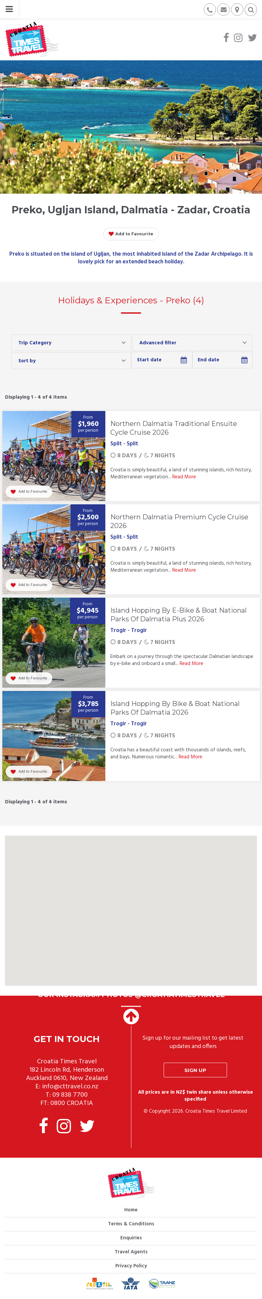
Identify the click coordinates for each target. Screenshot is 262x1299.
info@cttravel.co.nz (70, 1086)
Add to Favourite (131, 234)
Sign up (195, 1070)
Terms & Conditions (131, 1224)
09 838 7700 (70, 1095)
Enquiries (131, 1238)
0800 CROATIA (71, 1103)
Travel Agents (131, 1252)
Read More (184, 477)
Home (131, 1210)
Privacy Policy (131, 1266)
